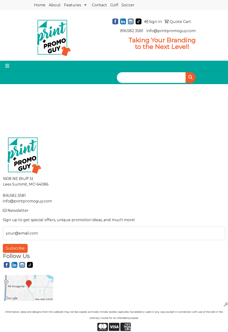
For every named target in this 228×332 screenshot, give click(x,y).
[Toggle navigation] (7, 66)
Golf (114, 5)
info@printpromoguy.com (171, 31)
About (55, 5)
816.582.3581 (131, 31)
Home (40, 5)
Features (72, 5)
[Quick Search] (151, 77)
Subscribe (15, 248)
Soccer (128, 5)
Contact (99, 5)
